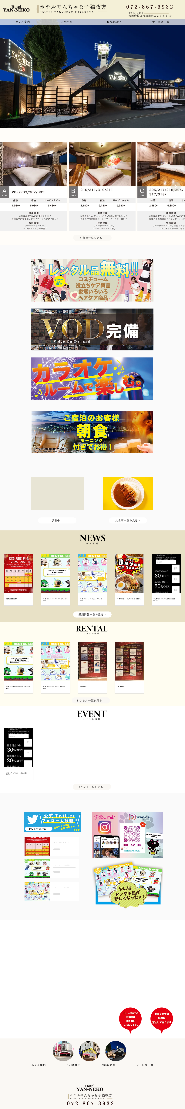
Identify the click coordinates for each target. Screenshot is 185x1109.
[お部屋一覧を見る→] (92, 238)
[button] (68, 22)
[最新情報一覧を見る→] (92, 614)
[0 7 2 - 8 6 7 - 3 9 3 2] (152, 7)
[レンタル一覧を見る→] (91, 700)
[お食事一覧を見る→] (128, 520)
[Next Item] (176, 186)
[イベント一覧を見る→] (92, 787)
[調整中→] (57, 520)
